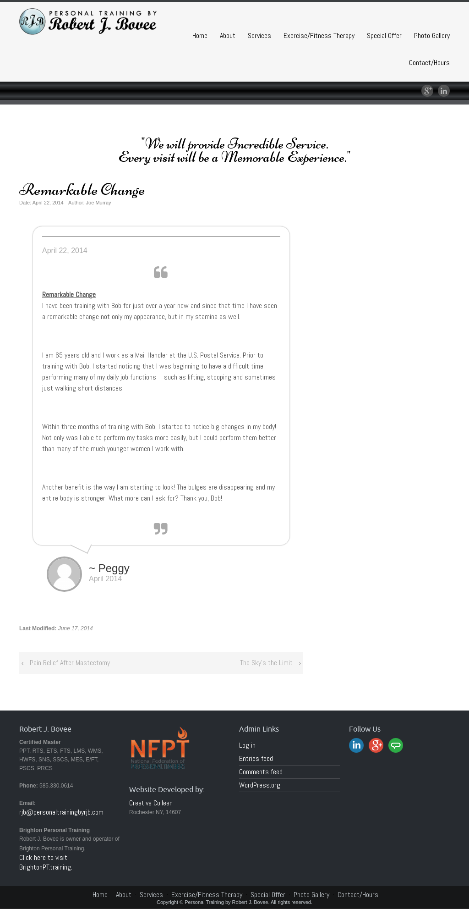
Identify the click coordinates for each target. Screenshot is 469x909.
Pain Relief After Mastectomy (70, 662)
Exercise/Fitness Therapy (319, 35)
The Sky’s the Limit (266, 662)
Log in (247, 745)
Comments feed (261, 772)
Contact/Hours (429, 62)
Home (199, 35)
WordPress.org (259, 785)
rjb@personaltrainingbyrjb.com (61, 812)
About (227, 35)
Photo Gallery (432, 35)
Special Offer (384, 35)
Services (259, 35)
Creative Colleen (151, 803)
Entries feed (256, 758)
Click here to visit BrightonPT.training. (45, 862)
